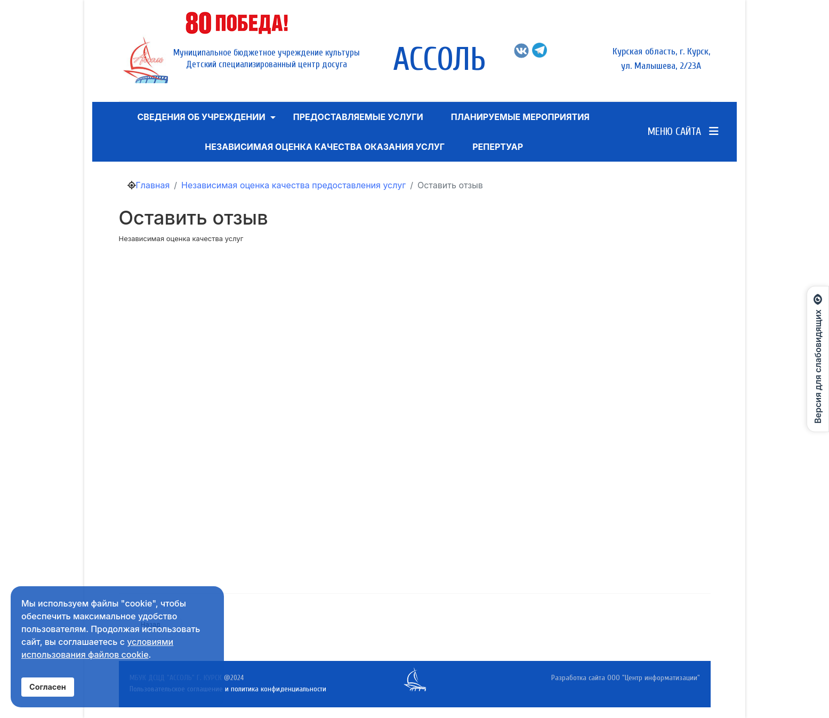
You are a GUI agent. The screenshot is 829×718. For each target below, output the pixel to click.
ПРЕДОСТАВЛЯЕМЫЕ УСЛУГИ (358, 116)
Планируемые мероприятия (520, 116)
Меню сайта (683, 131)
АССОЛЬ (439, 59)
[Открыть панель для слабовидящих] (818, 359)
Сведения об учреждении (201, 116)
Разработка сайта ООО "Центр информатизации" (625, 677)
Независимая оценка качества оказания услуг (325, 146)
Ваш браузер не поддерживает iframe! (431, 413)
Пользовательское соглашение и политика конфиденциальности (228, 688)
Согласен (47, 686)
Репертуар (497, 146)
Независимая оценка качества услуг (181, 238)
